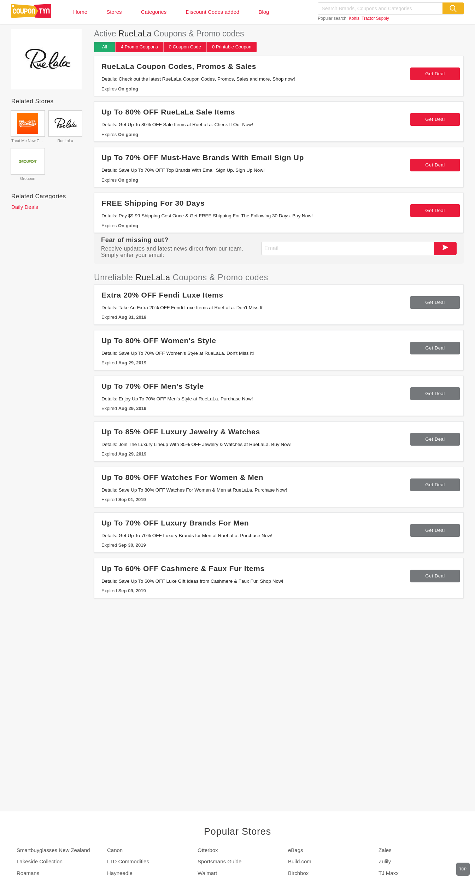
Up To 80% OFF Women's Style (158, 340)
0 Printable (231, 46)
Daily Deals (24, 207)
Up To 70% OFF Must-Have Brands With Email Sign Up (202, 157)
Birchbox (298, 873)
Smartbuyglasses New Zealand (53, 850)
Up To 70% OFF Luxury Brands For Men (175, 523)
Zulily (385, 861)
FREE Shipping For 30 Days (153, 203)
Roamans (28, 873)
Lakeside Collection (40, 861)
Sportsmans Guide (219, 861)
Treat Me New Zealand (27, 141)
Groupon (27, 178)
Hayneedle (120, 873)
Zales (385, 850)
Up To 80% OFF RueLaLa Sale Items (168, 112)
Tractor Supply (375, 18)
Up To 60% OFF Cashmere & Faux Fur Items (183, 568)
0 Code (185, 46)
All (104, 46)
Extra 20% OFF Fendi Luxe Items (162, 295)
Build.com (299, 861)
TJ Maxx (389, 873)
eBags (295, 850)
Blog (263, 12)
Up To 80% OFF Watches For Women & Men (182, 477)
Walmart (207, 873)
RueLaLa (65, 141)
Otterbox (208, 850)
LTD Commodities (128, 861)
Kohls (354, 18)
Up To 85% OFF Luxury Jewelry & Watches (180, 432)
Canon (115, 850)
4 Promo (139, 46)
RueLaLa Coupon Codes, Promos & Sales (178, 66)
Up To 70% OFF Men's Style (152, 386)
